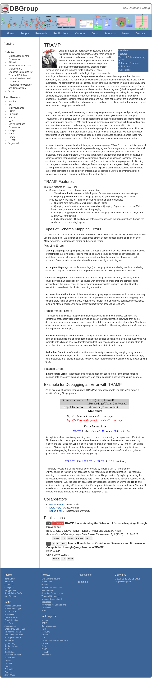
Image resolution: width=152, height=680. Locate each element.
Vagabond (14, 143)
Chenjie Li (9, 587)
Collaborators (125, 66)
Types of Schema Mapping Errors (131, 58)
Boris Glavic (10, 578)
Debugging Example (128, 63)
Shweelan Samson (13, 654)
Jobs (95, 33)
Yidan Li (8, 663)
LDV (11, 120)
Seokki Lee (9, 651)
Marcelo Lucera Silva (14, 634)
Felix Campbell (11, 616)
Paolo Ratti (9, 640)
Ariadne (12, 101)
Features (122, 54)
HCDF (12, 111)
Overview (123, 50)
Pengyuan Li (10, 589)
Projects (9, 51)
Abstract (79, 537)
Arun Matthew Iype (13, 608)
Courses (80, 33)
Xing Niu (8, 660)
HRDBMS (13, 114)
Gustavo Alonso (57, 503)
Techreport (61, 543)
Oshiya (12, 130)
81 (48, 543)
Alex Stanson (10, 595)
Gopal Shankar (11, 619)
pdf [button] (63, 537)
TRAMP (12, 140)
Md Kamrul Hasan (13, 631)
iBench (12, 117)
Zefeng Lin (9, 668)
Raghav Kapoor (12, 645)
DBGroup (24, 8)
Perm (11, 133)
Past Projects (12, 97)
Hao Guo (9, 622)
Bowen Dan (10, 614)
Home (10, 33)
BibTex (56, 537)
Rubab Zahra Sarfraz (14, 592)
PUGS (12, 137)
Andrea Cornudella (13, 605)
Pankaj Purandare (13, 637)
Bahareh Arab (11, 611)
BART (11, 104)
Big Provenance (16, 108)
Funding (9, 43)
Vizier (11, 91)
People (24, 33)
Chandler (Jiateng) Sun (15, 628)
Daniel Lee (9, 584)
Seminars (110, 33)
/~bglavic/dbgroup (123, 581)
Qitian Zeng (10, 642)
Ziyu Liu (8, 671)
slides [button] (70, 537)
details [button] (88, 537)
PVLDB (59, 523)
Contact (140, 33)
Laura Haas (55, 507)
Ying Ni (8, 665)
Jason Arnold (10, 625)
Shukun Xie (10, 657)
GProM (12, 62)
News (125, 33)
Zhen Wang (10, 674)
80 (48, 523)
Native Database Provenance (54, 640)
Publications (61, 33)
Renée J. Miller (56, 510)
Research (41, 33)
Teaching (83, 581)
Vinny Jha (9, 581)
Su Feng (8, 648)
